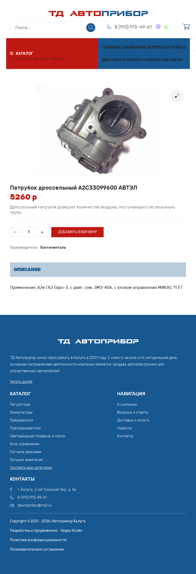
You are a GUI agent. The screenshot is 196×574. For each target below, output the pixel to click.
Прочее (58, 59)
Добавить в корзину (77, 232)
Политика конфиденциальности (38, 540)
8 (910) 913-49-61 (133, 27)
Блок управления (24, 444)
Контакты (172, 60)
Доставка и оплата (122, 60)
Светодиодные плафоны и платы (37, 436)
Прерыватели (21, 420)
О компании (133, 47)
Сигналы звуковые (25, 452)
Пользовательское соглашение (37, 549)
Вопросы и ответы (167, 47)
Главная (111, 47)
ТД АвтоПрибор (98, 339)
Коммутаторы (21, 412)
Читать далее (21, 382)
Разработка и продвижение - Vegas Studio (46, 530)
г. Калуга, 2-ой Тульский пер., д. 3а (47, 489)
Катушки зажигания (26, 460)
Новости (152, 60)
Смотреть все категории (31, 468)
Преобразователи (25, 428)
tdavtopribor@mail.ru (35, 505)
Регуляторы (20, 404)
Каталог (40, 59)
